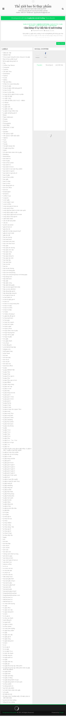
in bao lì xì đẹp (7, 311)
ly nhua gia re (7, 518)
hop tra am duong (8, 269)
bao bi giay (6, 162)
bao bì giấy (6, 176)
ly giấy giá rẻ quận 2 (9, 468)
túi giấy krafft (7, 673)
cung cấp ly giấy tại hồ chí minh (12, 216)
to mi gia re (6, 617)
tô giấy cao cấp (8, 636)
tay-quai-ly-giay (7, 590)
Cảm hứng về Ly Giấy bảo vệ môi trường (43, 28)
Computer (6, 68)
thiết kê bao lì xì (7, 601)
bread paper (7, 193)
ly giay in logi (7, 406)
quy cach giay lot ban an (10, 561)
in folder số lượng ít (9, 315)
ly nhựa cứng (7, 526)
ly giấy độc (6, 511)
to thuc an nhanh (8, 619)
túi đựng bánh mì (8, 687)
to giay (5, 607)
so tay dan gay (7, 572)
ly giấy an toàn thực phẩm (29, 24)
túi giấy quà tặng (8, 677)
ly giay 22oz (6, 379)
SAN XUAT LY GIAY (8, 129)
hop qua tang (7, 263)
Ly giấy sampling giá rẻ (10, 114)
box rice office (7, 189)
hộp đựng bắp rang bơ (9, 294)
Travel (5, 143)
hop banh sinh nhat (9, 243)
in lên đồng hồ (7, 346)
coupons (6, 199)
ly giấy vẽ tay (7, 507)
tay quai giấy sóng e (9, 582)
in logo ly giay (7, 327)
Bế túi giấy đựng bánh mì (10, 62)
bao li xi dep (6, 182)
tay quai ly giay (7, 584)
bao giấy (5, 180)
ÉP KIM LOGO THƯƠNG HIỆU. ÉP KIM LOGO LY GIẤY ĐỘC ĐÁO (16, 698)
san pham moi (7, 563)
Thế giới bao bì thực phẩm (33, 6)
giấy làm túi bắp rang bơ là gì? (12, 232)
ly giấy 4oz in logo (8, 443)
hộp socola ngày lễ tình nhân (11, 288)
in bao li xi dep (7, 307)
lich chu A (6, 361)
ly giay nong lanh (8, 417)
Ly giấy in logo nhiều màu (10, 112)
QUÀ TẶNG (6, 126)
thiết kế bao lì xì (7, 603)
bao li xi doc (6, 184)
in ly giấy (5, 340)
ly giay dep (6, 392)
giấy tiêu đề (6, 236)
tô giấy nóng (7, 640)
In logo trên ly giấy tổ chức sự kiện (13, 95)
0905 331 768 (7, 54)
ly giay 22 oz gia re (8, 377)
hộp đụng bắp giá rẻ (9, 292)
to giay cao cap (8, 611)
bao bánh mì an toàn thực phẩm (12, 170)
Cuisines (5, 71)
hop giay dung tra (8, 257)
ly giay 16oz (6, 373)
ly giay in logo (7, 408)
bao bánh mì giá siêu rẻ (10, 174)
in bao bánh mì (7, 298)
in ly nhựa (6, 344)
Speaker (5, 133)
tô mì (4, 646)
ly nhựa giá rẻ (7, 532)
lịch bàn (5, 542)
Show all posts (50, 18)
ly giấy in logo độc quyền (10, 480)
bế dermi (6, 195)
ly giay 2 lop (6, 375)
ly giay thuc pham (8, 423)
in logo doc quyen (8, 323)
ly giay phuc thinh (8, 419)
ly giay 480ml (7, 383)
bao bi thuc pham (8, 164)
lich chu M (6, 363)
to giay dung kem (8, 613)
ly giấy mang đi (7, 484)
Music (5, 116)
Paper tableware (8, 118)
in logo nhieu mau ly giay (10, 332)
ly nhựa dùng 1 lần (8, 528)
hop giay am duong (9, 249)
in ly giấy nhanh (7, 342)
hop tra (5, 267)
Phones (5, 122)
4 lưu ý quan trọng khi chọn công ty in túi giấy (16, 58)
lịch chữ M (6, 549)
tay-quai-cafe (7, 588)
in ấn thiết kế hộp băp (9, 348)
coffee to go (7, 197)
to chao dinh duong (9, 605)
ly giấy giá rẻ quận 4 (9, 472)
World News (6, 158)
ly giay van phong (8, 427)
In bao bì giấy (7, 87)
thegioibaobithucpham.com (11, 596)
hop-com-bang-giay (9, 272)
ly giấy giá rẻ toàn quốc (42, 26)
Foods (5, 79)
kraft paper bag (7, 352)
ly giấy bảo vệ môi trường (43, 24)
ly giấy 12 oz (6, 431)
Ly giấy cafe (6, 108)
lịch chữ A (6, 547)
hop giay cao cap (8, 251)
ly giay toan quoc (8, 425)
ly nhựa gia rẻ (7, 530)
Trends (5, 145)
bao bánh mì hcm (8, 168)
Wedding (6, 155)
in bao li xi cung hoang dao (11, 305)
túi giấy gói (6, 665)
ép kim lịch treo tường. (10, 701)
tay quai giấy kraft (8, 580)
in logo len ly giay (8, 325)
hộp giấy (5, 282)
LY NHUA (5, 104)
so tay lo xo (6, 574)
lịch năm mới (7, 553)
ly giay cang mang (8, 385)
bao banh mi (7, 160)
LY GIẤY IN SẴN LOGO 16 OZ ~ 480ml (14, 102)
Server (5, 131)
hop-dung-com (7, 278)
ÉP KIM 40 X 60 (7, 695)
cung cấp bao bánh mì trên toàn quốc (14, 211)
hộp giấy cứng (7, 284)
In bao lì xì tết (7, 91)
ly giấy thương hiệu (8, 497)
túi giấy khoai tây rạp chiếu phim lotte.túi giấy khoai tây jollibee (16, 670)
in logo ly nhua (7, 330)
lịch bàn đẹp (6, 545)
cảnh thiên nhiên (8, 220)
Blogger (61, 713)
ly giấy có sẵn (7, 458)
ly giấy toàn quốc (8, 499)
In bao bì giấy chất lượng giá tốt (12, 89)
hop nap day (7, 261)
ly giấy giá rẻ (6, 462)
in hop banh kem (8, 319)
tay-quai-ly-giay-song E (9, 592)
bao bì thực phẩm (8, 178)
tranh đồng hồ (7, 621)
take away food (7, 578)
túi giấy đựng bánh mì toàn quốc (12, 683)
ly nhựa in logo (7, 534)
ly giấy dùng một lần (9, 460)
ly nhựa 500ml (7, 524)
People (5, 120)
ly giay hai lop (7, 404)
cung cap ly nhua (8, 209)
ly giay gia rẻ (6, 402)
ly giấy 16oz (6, 435)
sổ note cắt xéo (8, 576)
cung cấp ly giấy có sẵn (10, 213)
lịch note (5, 551)
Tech (4, 141)
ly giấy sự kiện (7, 491)
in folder (5, 313)
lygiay (4, 538)
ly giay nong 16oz (8, 414)
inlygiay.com (6, 350)
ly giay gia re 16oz (8, 398)
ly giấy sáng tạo (7, 489)
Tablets (5, 139)
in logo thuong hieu (9, 334)
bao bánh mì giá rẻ (8, 172)
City (4, 64)
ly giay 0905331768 (8, 371)
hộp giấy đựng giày (8, 286)
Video (5, 151)
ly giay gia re (7, 396)
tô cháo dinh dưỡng (9, 630)
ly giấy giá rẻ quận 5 (9, 474)
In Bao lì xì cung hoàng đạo (11, 85)
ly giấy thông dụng (8, 495)
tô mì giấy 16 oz (8, 652)
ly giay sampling (8, 421)
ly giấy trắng (6, 503)
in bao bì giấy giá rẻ (9, 301)
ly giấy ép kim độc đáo (10, 509)
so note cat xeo (8, 569)
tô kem (5, 644)
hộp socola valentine (9, 290)
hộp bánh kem (7, 280)
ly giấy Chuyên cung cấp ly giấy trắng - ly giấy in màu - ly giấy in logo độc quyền (17, 450)
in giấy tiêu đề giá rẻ (9, 317)
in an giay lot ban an (9, 296)
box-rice (5, 191)
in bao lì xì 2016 (7, 309)
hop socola (6, 265)
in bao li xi (6, 303)
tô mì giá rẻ (6, 648)
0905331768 (6, 56)
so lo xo (5, 567)
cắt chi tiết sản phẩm (9, 222)
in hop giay (6, 321)
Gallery (5, 81)
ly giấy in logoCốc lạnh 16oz (11, 482)
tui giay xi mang (7, 625)
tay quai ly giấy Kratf (9, 586)
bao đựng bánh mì (8, 187)
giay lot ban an (7, 228)
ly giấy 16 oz (6, 433)
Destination (6, 75)
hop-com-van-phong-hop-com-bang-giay (15, 276)
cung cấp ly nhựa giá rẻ (10, 218)
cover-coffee (7, 205)
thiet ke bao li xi (7, 598)
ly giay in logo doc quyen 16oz (12, 410)
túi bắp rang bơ (7, 656)
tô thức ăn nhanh (8, 654)
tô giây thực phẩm (8, 632)
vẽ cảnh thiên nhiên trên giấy (11, 691)
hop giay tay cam (8, 259)
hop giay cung (7, 253)
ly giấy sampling (8, 487)
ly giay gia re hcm (8, 400)
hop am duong (7, 238)
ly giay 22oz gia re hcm (10, 381)
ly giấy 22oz (6, 439)
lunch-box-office (8, 367)
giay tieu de (6, 230)
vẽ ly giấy (6, 693)
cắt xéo (5, 224)
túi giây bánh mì (7, 659)
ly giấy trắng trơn (8, 505)
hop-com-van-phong (9, 274)
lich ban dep (7, 359)
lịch (4, 540)
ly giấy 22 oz (6, 437)
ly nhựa (5, 522)
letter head (6, 354)
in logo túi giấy (7, 338)
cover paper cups (8, 203)
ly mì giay (6, 516)
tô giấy (5, 634)
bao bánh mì (7, 166)
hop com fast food (9, 245)
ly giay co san (7, 390)
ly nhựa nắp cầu (8, 536)
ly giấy (5, 429)
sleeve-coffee (7, 565)
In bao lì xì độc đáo (8, 93)
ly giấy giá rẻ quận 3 (9, 470)
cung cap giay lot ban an (10, 207)
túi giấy (5, 661)
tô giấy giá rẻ (7, 638)
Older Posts (60, 44)
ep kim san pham (8, 226)
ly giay (5, 369)
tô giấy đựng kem (8, 642)
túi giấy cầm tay (8, 663)
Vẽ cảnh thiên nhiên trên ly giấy (12, 153)
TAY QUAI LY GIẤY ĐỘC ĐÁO (11, 137)
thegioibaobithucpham (10, 594)
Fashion (5, 77)
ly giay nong (6, 412)
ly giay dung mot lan (9, 394)
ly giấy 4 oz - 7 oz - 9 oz (10, 441)
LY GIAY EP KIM (7, 97)
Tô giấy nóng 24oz (8, 149)
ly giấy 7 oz (6, 446)
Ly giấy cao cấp (8, 110)
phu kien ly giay (7, 557)
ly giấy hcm (6, 478)
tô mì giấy (6, 650)
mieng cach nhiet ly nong (10, 555)
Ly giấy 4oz (6, 106)
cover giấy (6, 201)
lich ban (5, 356)
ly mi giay (6, 513)
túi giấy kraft (6, 675)
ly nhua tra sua (7, 520)
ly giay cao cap (7, 388)
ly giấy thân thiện (52, 26)
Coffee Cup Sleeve (9, 66)
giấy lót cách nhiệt (8, 234)
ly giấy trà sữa (7, 501)
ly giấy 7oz (6, 448)
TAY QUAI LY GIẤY (8, 135)
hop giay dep (7, 255)
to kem (5, 615)
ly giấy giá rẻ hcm (54, 24)
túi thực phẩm (7, 685)
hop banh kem (7, 240)
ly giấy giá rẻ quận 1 (9, 466)
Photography (7, 124)
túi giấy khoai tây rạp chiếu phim (12, 667)
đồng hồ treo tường (9, 703)
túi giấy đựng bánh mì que (11, 681)
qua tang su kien (8, 559)
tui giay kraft (6, 623)
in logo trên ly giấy (8, 336)
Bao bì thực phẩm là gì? (10, 60)
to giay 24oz (6, 609)
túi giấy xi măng (7, 679)
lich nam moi (7, 365)
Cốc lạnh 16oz (7, 73)
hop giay (5, 247)
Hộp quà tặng (7, 83)
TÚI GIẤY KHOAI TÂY (9, 147)
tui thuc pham (7, 627)
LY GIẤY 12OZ (7, 100)
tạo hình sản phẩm (8, 689)
